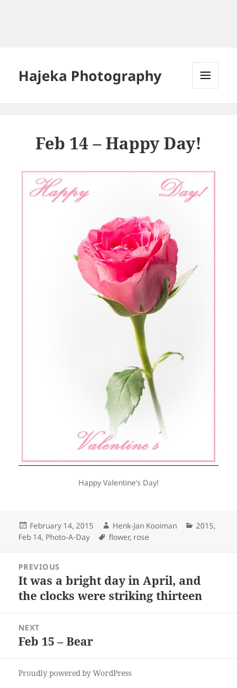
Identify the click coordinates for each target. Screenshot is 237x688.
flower (119, 537)
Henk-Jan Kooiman (144, 525)
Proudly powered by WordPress (74, 673)
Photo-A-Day (68, 537)
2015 (205, 525)
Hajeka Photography (90, 75)
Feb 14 (30, 537)
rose (141, 537)
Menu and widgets (206, 88)
